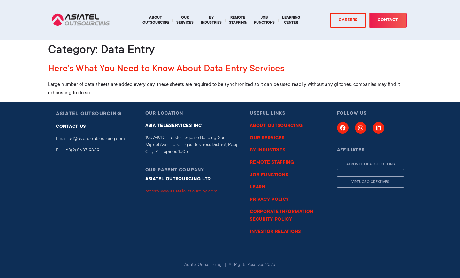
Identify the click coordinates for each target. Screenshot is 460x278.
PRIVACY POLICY (269, 199)
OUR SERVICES (267, 138)
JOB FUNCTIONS (269, 175)
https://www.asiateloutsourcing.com (181, 191)
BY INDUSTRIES (267, 150)
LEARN (257, 187)
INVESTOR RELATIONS (275, 231)
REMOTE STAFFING (272, 162)
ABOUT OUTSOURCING (276, 125)
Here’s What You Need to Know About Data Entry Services (166, 69)
